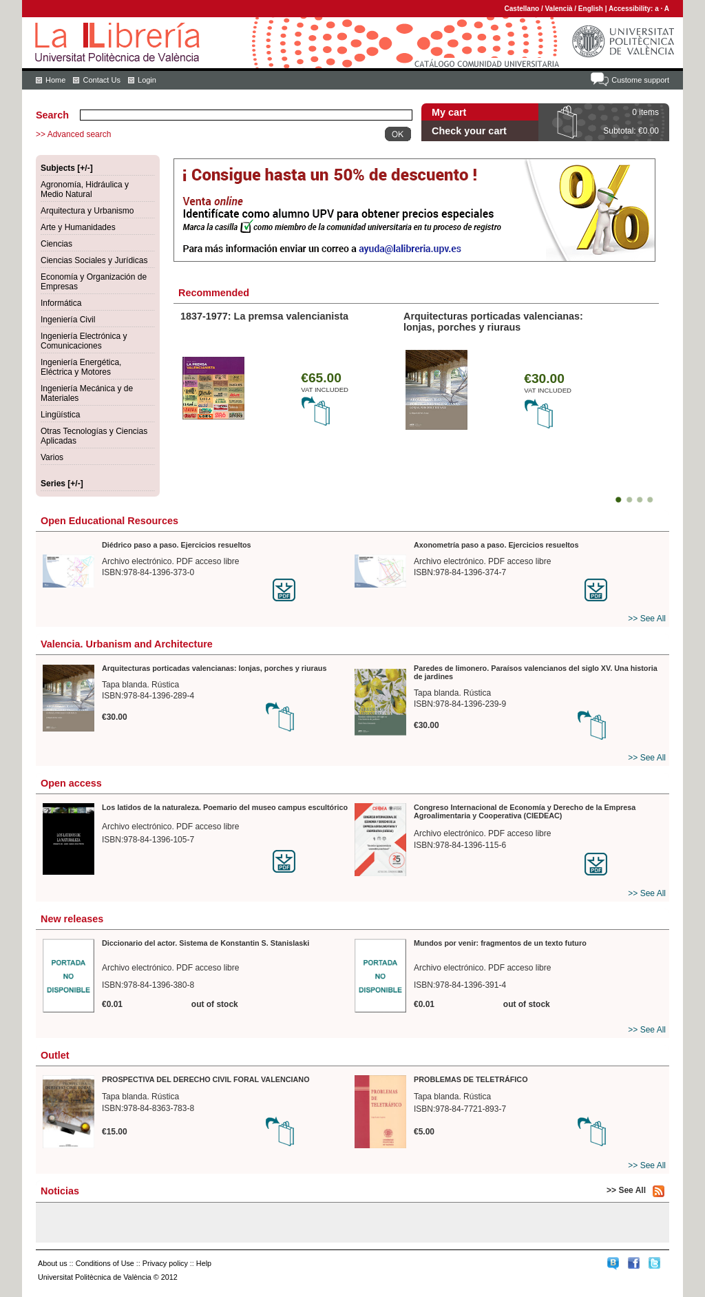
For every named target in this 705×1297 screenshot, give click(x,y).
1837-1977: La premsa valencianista (264, 316)
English (590, 8)
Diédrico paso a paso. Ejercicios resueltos (176, 545)
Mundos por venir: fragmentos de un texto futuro (500, 943)
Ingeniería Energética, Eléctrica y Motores (81, 367)
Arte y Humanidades (78, 227)
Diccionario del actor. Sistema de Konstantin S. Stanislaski (205, 943)
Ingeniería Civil (68, 319)
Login (147, 80)
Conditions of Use (105, 1263)
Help (203, 1263)
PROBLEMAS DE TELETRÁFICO (471, 1079)
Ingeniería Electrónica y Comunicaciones (84, 341)
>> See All (647, 618)
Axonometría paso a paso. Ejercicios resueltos (496, 545)
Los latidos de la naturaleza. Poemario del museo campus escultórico (225, 807)
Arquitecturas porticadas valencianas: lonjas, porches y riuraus (493, 322)
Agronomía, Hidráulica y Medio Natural (85, 189)
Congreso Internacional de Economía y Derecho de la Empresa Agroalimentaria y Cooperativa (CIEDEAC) (524, 811)
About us (52, 1263)
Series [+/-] (62, 483)
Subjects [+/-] (67, 168)
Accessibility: (632, 8)
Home (55, 80)
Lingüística (60, 414)
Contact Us (101, 80)
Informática (61, 303)
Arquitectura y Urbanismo (87, 211)
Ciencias (56, 244)
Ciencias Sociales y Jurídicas (94, 260)
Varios (52, 457)
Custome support (640, 80)
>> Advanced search (73, 134)
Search (52, 115)
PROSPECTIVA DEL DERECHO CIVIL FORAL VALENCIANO (206, 1079)
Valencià (558, 8)
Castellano (522, 8)
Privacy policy (165, 1263)
